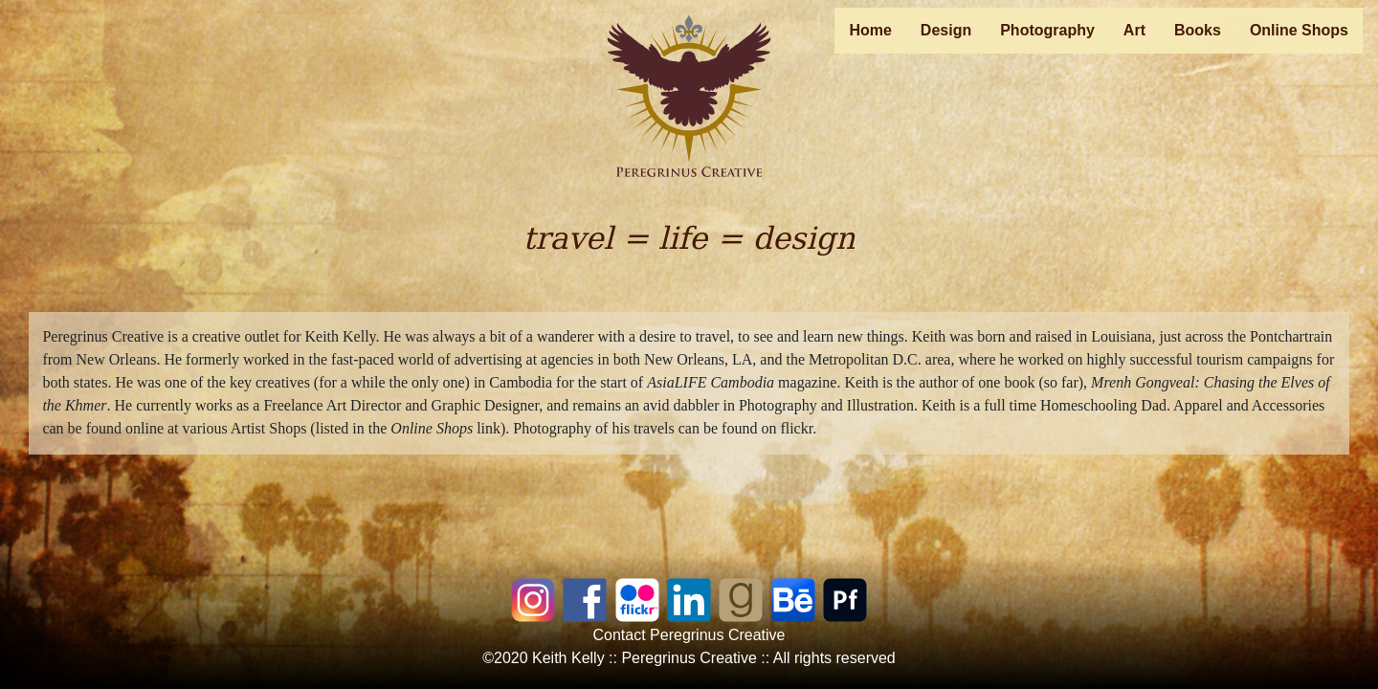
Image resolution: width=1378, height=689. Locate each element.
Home (870, 30)
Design (946, 30)
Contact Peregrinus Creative (689, 635)
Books (1197, 30)
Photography (1047, 30)
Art (1134, 30)
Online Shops (1299, 30)
